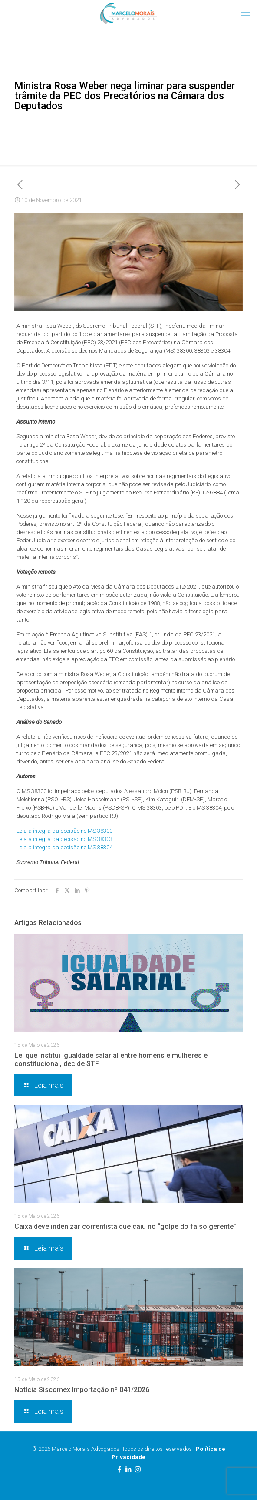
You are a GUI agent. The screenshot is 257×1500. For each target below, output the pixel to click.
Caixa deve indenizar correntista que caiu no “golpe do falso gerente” (125, 1226)
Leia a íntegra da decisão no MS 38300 (64, 830)
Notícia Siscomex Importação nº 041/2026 (81, 1390)
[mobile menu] (245, 13)
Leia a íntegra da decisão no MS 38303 (64, 839)
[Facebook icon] (119, 1469)
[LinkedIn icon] (128, 1469)
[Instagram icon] (138, 1469)
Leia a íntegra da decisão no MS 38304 (64, 847)
